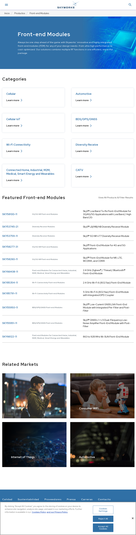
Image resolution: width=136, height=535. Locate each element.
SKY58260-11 (10, 259)
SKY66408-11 (10, 271)
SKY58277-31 (10, 246)
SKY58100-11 (9, 214)
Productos (19, 13)
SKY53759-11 (10, 236)
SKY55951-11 (9, 323)
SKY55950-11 (10, 307)
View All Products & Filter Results (115, 197)
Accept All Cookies (103, 527)
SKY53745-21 (10, 226)
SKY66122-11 (9, 336)
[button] (130, 5)
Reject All (103, 518)
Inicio (7, 13)
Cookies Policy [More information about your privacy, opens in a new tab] (39, 512)
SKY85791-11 (9, 293)
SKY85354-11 (10, 282)
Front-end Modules (39, 13)
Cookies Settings (103, 509)
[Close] (132, 518)
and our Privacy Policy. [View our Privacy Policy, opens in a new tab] (57, 512)
